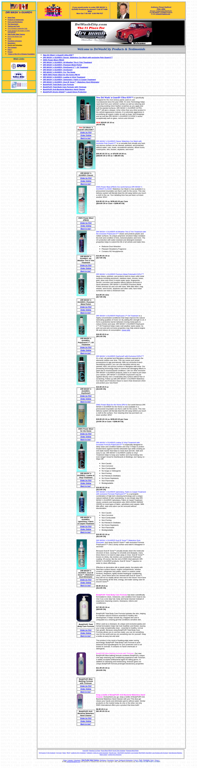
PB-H (68, 753)
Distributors (103, 760)
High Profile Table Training (16, 34)
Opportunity (77, 760)
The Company (12, 47)
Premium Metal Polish (132, 750)
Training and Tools (14, 26)
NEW (45, 75)
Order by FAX (86, 132)
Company (70, 760)
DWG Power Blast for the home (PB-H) (63, 75)
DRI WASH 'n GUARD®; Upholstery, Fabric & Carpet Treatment (69, 80)
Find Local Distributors (15, 22)
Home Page (11, 17)
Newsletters (11, 43)
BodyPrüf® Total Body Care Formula (58, 87)
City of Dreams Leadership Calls (17, 28)
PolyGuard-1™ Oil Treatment (47, 753)
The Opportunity (13, 24)
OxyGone (59, 753)
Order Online (85, 135)
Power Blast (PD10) (106, 750)
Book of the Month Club (15, 36)
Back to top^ (85, 636)
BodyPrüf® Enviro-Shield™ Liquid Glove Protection (65, 92)
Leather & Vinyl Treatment (78, 753)
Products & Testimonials (16, 19)
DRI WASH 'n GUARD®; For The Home (59, 72)
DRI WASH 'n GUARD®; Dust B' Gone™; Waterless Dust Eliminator (71, 82)
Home (64, 753)
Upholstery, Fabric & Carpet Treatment (97, 753)
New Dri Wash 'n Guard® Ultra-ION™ (58, 55)
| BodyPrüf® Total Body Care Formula (127, 753)
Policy (10, 49)
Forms (116, 760)
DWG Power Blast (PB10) (53, 60)
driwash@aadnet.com (73, 761)
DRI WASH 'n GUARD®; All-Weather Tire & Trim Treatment (67, 62)
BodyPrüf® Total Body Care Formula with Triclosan (153, 753)
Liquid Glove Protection (114, 754)
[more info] (126, 330)
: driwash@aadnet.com (162, 14)
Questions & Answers (15, 41)
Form (9, 38)
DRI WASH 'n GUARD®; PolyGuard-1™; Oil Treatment (65, 67)
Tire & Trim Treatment (119, 750)
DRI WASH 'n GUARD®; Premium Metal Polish (62, 65)
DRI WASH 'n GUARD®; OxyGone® (58, 70)
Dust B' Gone (113, 753)
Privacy (10, 52)
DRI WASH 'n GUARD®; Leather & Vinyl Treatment (64, 77)
